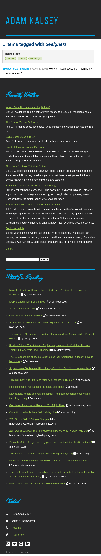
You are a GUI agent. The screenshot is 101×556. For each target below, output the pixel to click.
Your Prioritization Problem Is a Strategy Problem (33, 204)
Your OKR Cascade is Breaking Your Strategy (31, 185)
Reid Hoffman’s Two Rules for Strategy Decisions (36, 386)
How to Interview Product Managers (25, 147)
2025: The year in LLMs (22, 308)
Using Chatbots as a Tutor (20, 136)
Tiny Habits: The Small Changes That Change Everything (41, 453)
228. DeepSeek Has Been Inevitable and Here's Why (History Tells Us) (48, 430)
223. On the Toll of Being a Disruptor (29, 419)
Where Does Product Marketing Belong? (28, 107)
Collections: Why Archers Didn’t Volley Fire (33, 412)
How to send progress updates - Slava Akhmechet (37, 483)
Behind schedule (15, 228)
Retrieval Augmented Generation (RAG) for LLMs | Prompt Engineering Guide (52, 460)
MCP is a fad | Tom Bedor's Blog (27, 301)
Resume (16, 527)
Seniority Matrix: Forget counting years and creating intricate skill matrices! (50, 442)
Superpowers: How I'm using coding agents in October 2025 (42, 322)
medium (11, 58)
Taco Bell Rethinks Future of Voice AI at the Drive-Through (41, 379)
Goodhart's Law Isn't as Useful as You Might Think (37, 405)
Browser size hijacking (15, 68)
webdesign (35, 58)
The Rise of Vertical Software (22, 122)
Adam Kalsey (32, 20)
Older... (10, 248)
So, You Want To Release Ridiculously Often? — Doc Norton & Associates (50, 368)
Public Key (18, 534)
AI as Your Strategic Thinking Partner (26, 166)
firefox (22, 58)
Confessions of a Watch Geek (25, 315)
